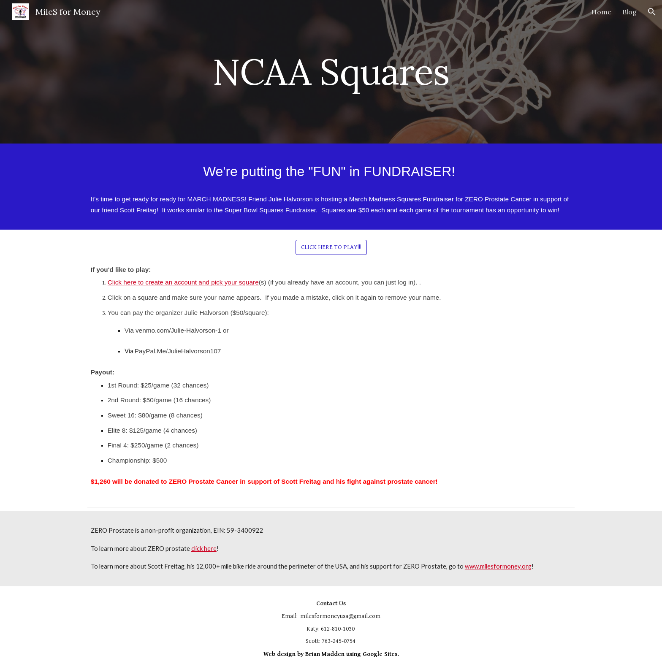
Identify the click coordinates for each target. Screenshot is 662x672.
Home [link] (601, 12)
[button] (652, 12)
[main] (331, 71)
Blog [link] (629, 12)
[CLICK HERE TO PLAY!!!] (331, 247)
